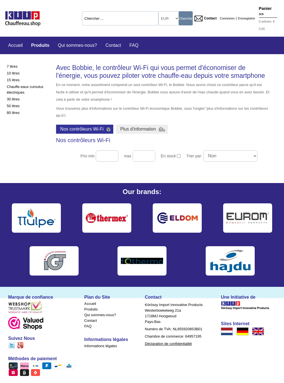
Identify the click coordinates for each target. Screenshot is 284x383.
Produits (40, 45)
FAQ (133, 45)
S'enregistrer (246, 18)
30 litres (13, 99)
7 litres (12, 66)
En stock (168, 156)
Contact (205, 18)
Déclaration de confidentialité (168, 344)
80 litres (13, 113)
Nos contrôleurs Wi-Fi (85, 129)
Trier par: (194, 156)
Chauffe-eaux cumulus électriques (25, 89)
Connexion (227, 18)
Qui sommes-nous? (77, 45)
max (127, 156)
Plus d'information (142, 129)
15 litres (13, 80)
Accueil (15, 45)
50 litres (13, 106)
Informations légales (100, 346)
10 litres (13, 73)
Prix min (88, 156)
